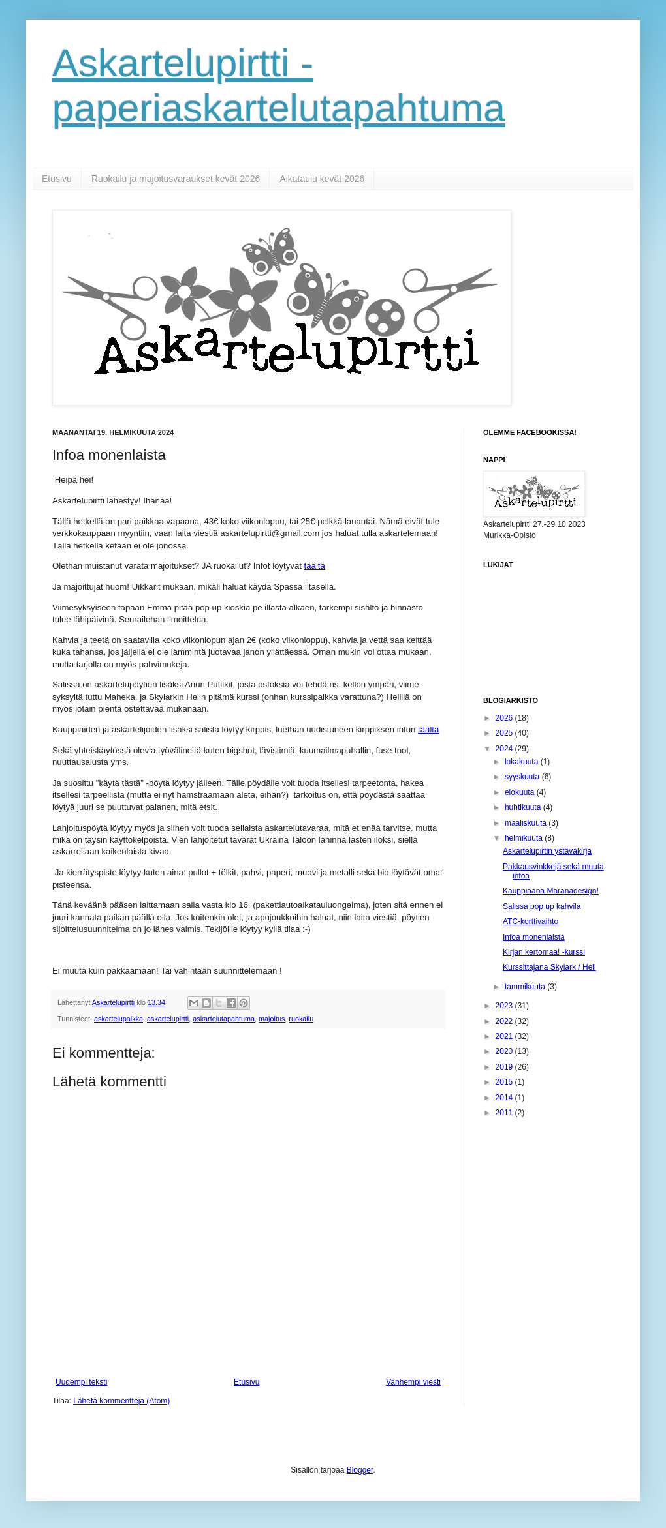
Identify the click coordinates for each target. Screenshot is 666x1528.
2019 (505, 1066)
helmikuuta (525, 838)
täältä (314, 566)
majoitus (272, 1019)
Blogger (360, 1470)
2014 (505, 1097)
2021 (505, 1036)
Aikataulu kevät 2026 (321, 178)
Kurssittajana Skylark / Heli (549, 967)
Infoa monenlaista (534, 937)
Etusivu (57, 178)
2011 (505, 1112)
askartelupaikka (118, 1019)
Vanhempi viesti (413, 1381)
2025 (505, 733)
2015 (505, 1081)
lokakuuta (523, 761)
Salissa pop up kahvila (541, 906)
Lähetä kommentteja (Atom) (121, 1400)
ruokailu (301, 1019)
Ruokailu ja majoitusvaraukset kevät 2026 (175, 178)
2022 (505, 1021)
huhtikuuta (524, 807)
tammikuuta (526, 986)
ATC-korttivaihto (530, 921)
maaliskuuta (526, 823)
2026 (505, 718)
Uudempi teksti (81, 1381)
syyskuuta (523, 776)
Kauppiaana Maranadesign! (551, 890)
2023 (505, 1005)
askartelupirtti (168, 1019)
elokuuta (521, 792)
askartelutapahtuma (224, 1019)
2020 (505, 1051)
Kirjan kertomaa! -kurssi (544, 952)
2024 (505, 748)
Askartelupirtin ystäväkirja (547, 851)
